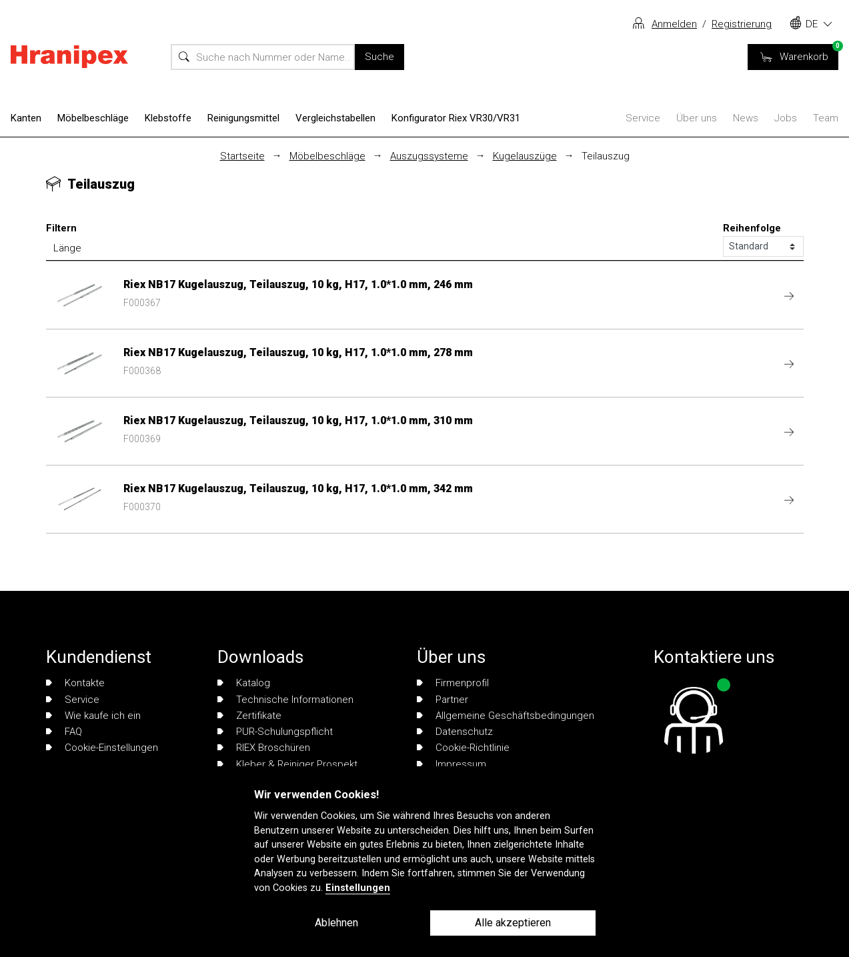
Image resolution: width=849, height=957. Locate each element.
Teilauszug (606, 156)
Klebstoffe (168, 118)
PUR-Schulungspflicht (275, 732)
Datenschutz (455, 732)
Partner (442, 700)
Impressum (451, 764)
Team (825, 118)
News (745, 118)
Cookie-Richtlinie (463, 748)
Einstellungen (357, 888)
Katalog (243, 683)
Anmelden (674, 24)
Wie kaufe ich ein (93, 716)
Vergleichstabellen (335, 118)
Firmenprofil (453, 683)
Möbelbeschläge (93, 118)
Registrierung (742, 24)
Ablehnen (336, 922)
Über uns (696, 118)
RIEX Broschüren (263, 748)
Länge (67, 248)
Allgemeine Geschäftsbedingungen (505, 716)
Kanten (26, 118)
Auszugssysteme (429, 156)
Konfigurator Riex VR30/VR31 (455, 118)
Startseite (242, 156)
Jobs (785, 118)
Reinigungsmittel (243, 118)
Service (643, 118)
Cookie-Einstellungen (102, 748)
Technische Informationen (285, 700)
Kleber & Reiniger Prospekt (287, 764)
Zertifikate (249, 716)
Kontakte (75, 683)
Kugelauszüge (525, 156)
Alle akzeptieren (513, 922)
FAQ (64, 732)
